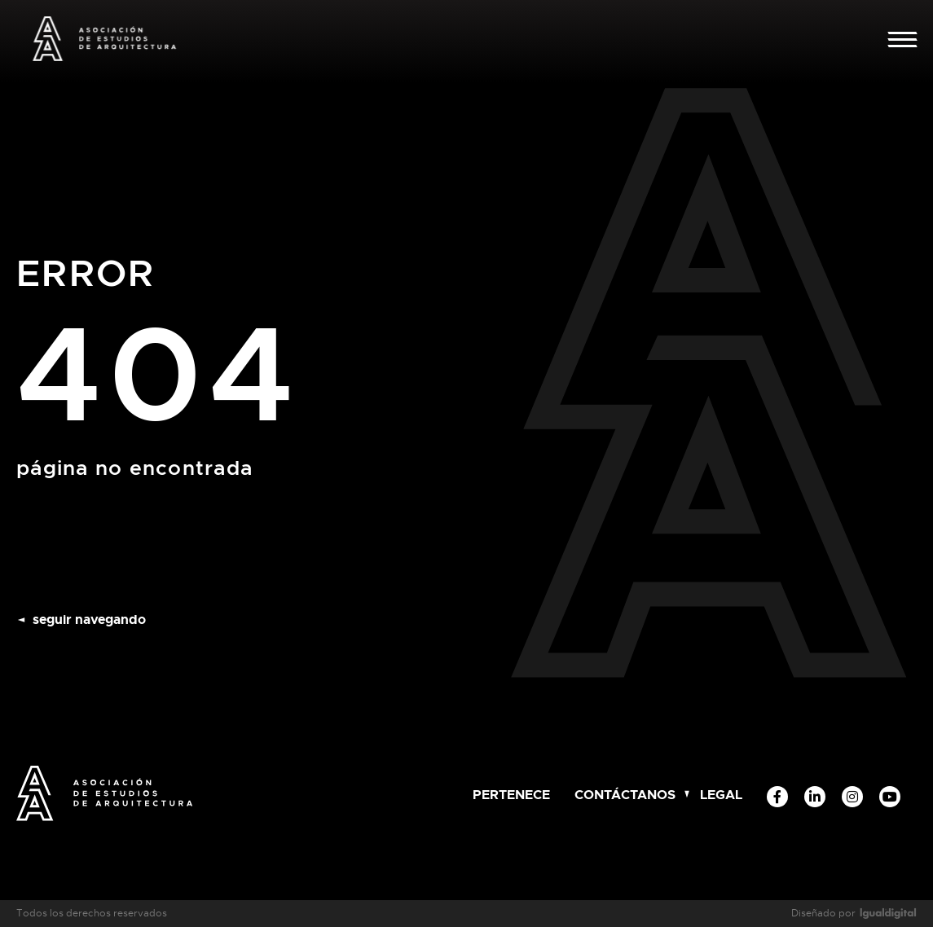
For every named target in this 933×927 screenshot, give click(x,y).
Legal (721, 794)
